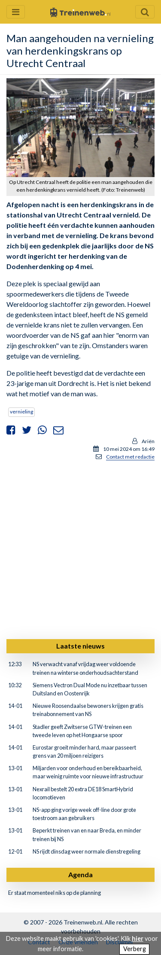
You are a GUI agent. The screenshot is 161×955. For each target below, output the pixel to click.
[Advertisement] (80, 548)
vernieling (21, 411)
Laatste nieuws (80, 646)
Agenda (80, 874)
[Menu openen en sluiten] (15, 11)
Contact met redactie (130, 456)
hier (137, 938)
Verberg (134, 948)
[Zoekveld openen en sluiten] (145, 11)
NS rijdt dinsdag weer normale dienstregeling (86, 851)
